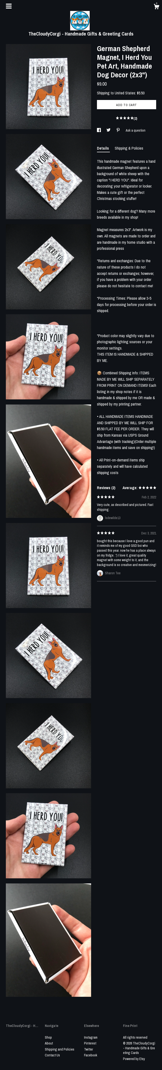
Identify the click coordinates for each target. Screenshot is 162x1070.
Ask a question (135, 130)
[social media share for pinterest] (118, 130)
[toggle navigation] (9, 6)
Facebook (90, 1055)
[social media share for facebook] (99, 130)
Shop (48, 1037)
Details (103, 148)
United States (125, 93)
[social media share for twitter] (108, 130)
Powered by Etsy (134, 1059)
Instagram (90, 1037)
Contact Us (52, 1055)
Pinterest (90, 1043)
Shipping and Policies (59, 1049)
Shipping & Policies (129, 148)
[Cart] (156, 7)
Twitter (88, 1049)
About (49, 1043)
